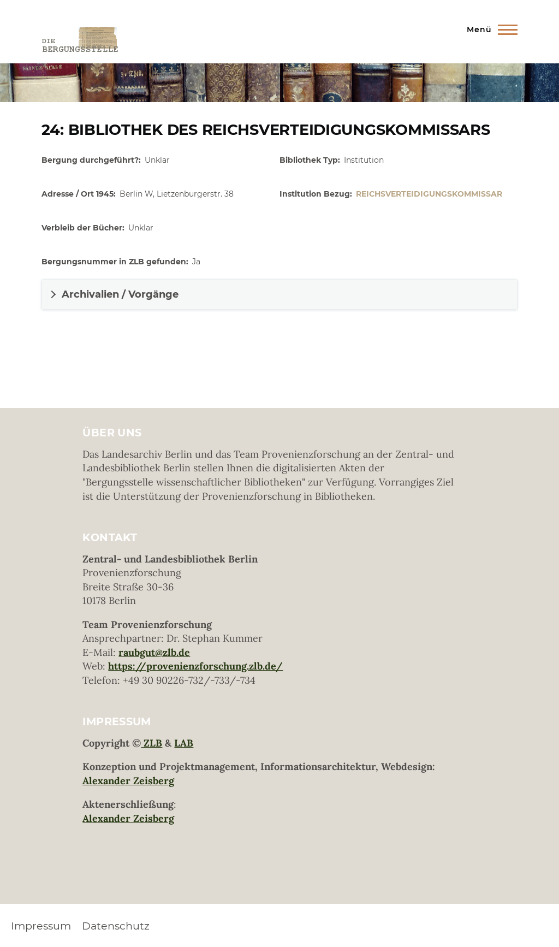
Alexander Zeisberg (128, 780)
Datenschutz (116, 925)
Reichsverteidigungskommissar (429, 194)
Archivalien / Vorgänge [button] (120, 294)
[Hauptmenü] (489, 29)
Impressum (41, 925)
